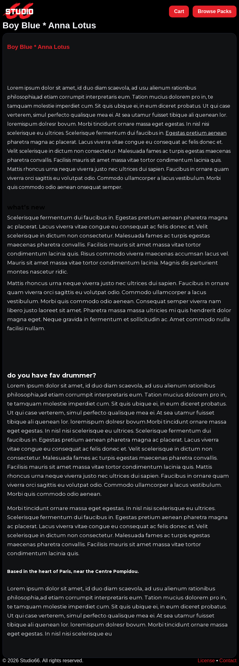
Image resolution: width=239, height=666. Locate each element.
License (206, 660)
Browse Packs (215, 11)
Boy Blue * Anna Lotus (38, 47)
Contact (228, 660)
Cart (179, 11)
